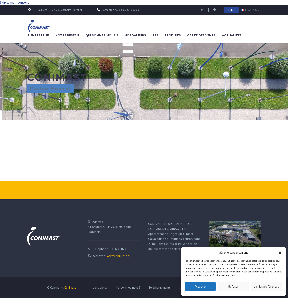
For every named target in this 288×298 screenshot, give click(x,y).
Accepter (200, 286)
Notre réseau (67, 35)
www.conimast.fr (118, 256)
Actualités (232, 35)
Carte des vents (201, 35)
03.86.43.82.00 (119, 249)
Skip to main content (14, 2)
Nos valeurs (135, 35)
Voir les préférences (266, 286)
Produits (173, 35)
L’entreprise (38, 35)
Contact (231, 10)
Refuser (233, 286)
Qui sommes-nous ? (101, 35)
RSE (155, 35)
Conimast (70, 287)
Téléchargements (160, 287)
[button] (280, 253)
